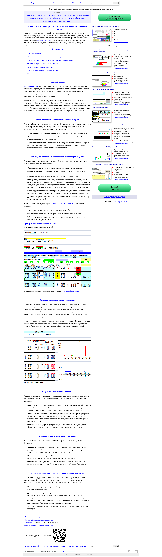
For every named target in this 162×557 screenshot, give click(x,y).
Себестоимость (45, 18)
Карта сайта (35, 3)
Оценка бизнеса (69, 15)
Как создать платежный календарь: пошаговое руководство (50, 60)
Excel (46, 15)
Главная (27, 3)
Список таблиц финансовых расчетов (38, 520)
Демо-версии (47, 3)
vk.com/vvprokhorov (119, 201)
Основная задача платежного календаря (42, 63)
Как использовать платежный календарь (42, 70)
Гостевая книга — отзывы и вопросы (38, 525)
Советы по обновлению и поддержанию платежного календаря (51, 74)
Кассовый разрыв (34, 53)
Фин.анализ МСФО (49, 21)
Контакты (83, 3)
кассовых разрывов (44, 40)
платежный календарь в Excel (62, 203)
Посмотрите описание (121, 42)
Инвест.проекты (55, 15)
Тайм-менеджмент (59, 18)
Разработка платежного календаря (40, 67)
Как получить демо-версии (114, 197)
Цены (69, 3)
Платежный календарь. (70, 291)
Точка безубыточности (76, 18)
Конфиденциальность (69, 551)
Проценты (34, 18)
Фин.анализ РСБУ (66, 21)
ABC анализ (31, 15)
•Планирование (82, 15)
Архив (40, 15)
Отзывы (75, 3)
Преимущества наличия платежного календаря (45, 57)
